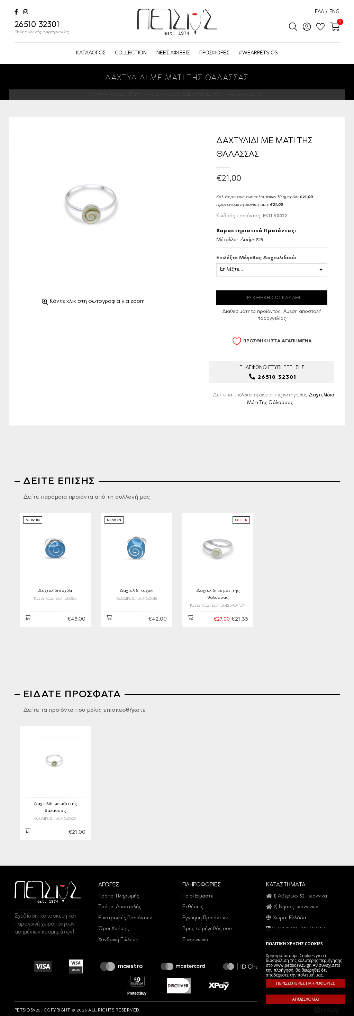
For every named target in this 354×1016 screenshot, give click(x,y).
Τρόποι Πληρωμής (118, 893)
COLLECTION (131, 53)
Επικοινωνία (195, 936)
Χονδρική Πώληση (118, 936)
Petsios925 (177, 22)
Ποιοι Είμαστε (198, 893)
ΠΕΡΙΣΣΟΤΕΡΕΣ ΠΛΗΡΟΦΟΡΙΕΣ (305, 983)
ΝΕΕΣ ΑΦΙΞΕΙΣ (173, 53)
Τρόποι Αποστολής (119, 903)
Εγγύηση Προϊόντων (205, 915)
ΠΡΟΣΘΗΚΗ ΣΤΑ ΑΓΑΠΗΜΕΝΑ (272, 341)
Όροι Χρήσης (113, 925)
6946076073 (314, 925)
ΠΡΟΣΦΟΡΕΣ (214, 53)
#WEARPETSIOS (258, 53)
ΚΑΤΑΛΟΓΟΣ (90, 53)
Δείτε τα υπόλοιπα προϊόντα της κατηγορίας (273, 399)
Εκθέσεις (192, 903)
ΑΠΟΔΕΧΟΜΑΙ (305, 999)
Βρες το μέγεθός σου (207, 925)
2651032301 (284, 925)
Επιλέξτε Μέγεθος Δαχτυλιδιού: (256, 258)
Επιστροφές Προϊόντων (125, 915)
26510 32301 (42, 28)
